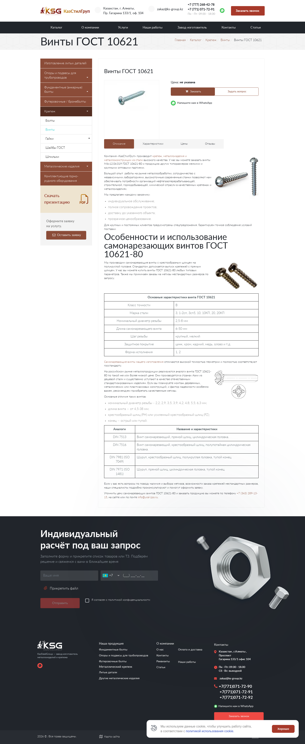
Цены (184, 143)
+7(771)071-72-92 (236, 698)
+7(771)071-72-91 (236, 692)
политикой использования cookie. (210, 731)
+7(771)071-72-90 (235, 687)
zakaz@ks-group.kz (170, 9)
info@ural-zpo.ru (148, 497)
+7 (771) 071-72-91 (201, 9)
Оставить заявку (66, 235)
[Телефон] (114, 575)
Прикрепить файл (60, 588)
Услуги (123, 27)
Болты (50, 120)
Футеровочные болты (113, 661)
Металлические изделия (66, 166)
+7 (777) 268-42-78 (201, 4)
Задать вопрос (237, 91)
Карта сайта (112, 736)
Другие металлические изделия (119, 678)
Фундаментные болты (113, 649)
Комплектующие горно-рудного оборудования (61, 178)
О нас (160, 649)
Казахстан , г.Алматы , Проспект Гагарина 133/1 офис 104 (233, 655)
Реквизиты (163, 661)
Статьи (255, 27)
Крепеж (66, 111)
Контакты (229, 27)
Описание (119, 143)
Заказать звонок (247, 10)
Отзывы (210, 143)
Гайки (67, 138)
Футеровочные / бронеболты (65, 101)
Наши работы (153, 27)
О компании (90, 27)
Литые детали (108, 672)
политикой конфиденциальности (129, 600)
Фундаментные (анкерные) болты (66, 90)
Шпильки (52, 156)
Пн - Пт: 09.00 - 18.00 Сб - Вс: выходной (232, 669)
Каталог (56, 27)
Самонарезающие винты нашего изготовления (134, 362)
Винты (50, 129)
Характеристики (153, 143)
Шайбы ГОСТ (55, 147)
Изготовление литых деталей (65, 63)
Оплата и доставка (190, 649)
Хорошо (283, 728)
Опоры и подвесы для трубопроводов (66, 75)
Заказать (192, 91)
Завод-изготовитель (192, 27)
